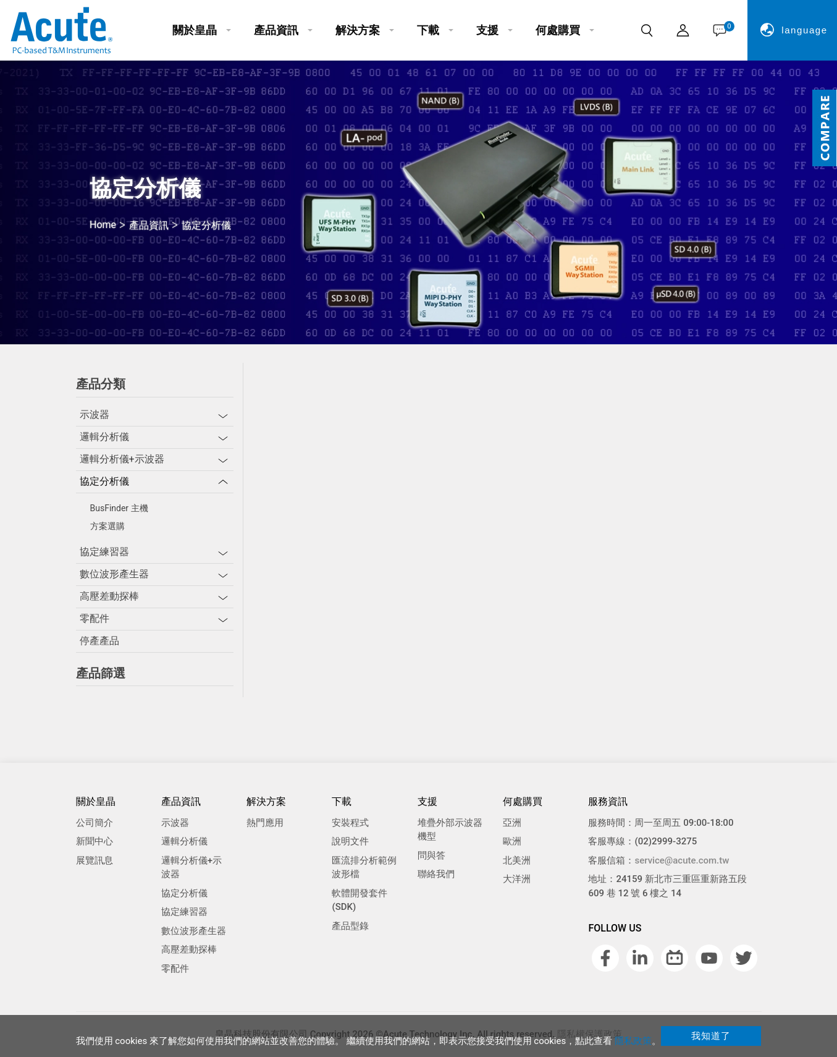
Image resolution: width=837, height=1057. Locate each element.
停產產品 (99, 641)
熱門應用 (265, 822)
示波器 (94, 414)
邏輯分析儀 (104, 437)
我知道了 (711, 1036)
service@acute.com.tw (681, 860)
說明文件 (350, 841)
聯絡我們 (436, 874)
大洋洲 (517, 879)
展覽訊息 (94, 860)
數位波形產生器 (114, 574)
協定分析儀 (104, 481)
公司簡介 (94, 822)
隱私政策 (633, 1040)
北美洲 (517, 860)
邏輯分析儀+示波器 (122, 459)
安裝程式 (350, 822)
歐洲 (512, 841)
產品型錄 (350, 926)
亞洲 (512, 822)
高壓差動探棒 (109, 596)
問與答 (431, 855)
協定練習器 (104, 552)
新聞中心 (94, 841)
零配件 (94, 618)
